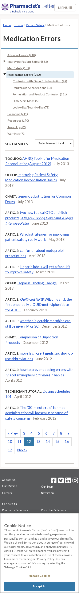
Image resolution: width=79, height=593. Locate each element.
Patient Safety (35, 25)
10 (10, 441)
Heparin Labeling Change (37, 283)
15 (57, 441)
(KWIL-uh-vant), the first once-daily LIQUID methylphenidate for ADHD (38, 304)
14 (48, 441)
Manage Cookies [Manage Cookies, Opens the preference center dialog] (39, 575)
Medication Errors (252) (24, 74)
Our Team (47, 486)
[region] (39, 553)
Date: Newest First (54, 143)
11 (19, 441)
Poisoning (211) (17, 114)
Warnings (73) (16, 133)
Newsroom (48, 493)
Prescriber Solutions (53, 510)
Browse (18, 25)
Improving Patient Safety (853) (27, 61)
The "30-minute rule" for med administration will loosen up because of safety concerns (36, 413)
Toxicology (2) (16, 127)
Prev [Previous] (13, 433)
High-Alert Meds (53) (26, 101)
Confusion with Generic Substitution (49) (40, 81)
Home (7, 25)
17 (10, 450)
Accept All (39, 586)
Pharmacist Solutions (15, 510)
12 (29, 441)
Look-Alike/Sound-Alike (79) (31, 107)
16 (67, 441)
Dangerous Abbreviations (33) (32, 88)
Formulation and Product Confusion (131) (40, 94)
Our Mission (9, 486)
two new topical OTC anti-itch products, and (39, 217)
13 (38, 441)
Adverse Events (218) (21, 55)
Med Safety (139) (18, 68)
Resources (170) (18, 120)
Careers (7, 493)
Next (22, 450)
